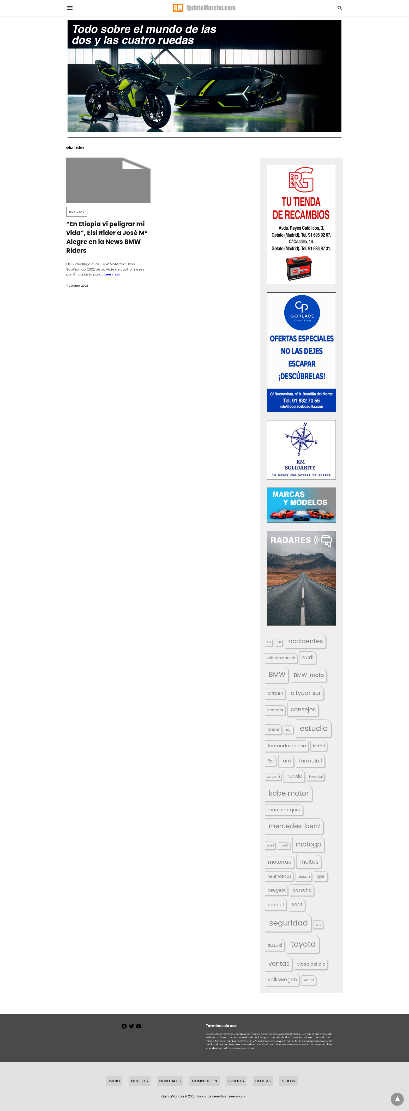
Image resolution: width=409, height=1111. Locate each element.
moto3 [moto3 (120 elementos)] (284, 846)
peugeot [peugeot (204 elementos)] (276, 890)
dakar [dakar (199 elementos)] (273, 729)
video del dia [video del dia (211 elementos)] (311, 964)
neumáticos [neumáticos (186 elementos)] (279, 876)
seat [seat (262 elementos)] (297, 904)
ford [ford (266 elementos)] (286, 760)
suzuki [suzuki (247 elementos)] (275, 945)
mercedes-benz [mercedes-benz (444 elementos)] (295, 826)
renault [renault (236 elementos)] (276, 904)
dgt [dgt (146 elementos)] (289, 729)
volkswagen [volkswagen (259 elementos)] (282, 979)
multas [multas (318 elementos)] (308, 862)
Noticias (77, 212)
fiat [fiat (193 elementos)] (270, 761)
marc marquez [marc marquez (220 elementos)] (284, 810)
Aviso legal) (285, 1034)
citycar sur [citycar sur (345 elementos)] (306, 693)
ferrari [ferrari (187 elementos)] (319, 746)
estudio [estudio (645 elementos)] (314, 728)
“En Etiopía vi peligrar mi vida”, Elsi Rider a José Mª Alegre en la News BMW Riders (107, 237)
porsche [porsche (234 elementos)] (302, 890)
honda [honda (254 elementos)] (294, 775)
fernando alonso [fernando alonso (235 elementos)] (287, 745)
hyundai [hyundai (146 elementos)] (316, 776)
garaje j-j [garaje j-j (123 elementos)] (273, 777)
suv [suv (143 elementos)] (318, 924)
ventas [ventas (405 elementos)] (279, 963)
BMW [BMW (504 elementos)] (277, 674)
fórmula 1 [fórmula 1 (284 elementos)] (310, 760)
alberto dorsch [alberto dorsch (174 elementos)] (281, 657)
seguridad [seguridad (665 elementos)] (288, 922)
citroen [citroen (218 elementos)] (275, 693)
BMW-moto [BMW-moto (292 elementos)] (309, 675)
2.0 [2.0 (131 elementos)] (279, 642)
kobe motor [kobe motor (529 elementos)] (289, 793)
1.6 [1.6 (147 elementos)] (269, 642)
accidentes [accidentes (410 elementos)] (305, 641)
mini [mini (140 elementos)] (270, 845)
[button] (301, 224)
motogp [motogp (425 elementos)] (308, 844)
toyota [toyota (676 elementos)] (303, 944)
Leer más (112, 274)
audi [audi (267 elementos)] (307, 657)
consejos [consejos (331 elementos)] (303, 709)
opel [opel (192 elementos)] (321, 876)
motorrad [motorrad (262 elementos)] (280, 862)
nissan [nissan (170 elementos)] (304, 876)
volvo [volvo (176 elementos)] (309, 980)
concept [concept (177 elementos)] (275, 710)
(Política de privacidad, (264, 1034)
